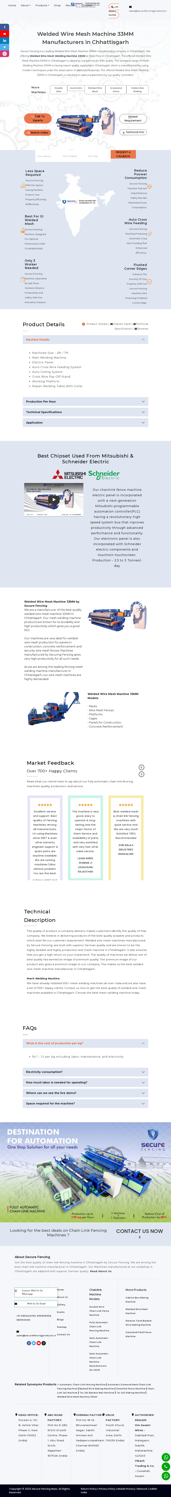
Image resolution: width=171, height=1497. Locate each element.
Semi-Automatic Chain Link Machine (98, 1342)
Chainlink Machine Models (95, 1294)
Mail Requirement (133, 118)
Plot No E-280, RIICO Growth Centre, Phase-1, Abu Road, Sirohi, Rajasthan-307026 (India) (58, 1435)
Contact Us (63, 1334)
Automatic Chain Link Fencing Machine (82, 1384)
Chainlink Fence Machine (130, 1388)
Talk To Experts (38, 118)
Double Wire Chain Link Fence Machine (99, 1311)
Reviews (142, 328)
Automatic (76, 88)
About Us (62, 1297)
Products (41, 5)
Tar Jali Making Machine (130, 1392)
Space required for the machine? (50, 1103)
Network (142, 1489)
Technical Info (133, 132)
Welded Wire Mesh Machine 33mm (77, 1397)
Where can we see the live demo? (51, 1093)
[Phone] (163, 1464)
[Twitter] (4, 47)
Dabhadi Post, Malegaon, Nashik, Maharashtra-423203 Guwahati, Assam (145, 1445)
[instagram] (4, 53)
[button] (114, 11)
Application (34, 422)
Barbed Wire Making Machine (96, 1388)
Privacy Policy (107, 1489)
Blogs (60, 1319)
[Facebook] (4, 27)
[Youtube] (4, 33)
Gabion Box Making (137, 89)
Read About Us (100, 1271)
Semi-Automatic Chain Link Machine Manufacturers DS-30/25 (98, 1361)
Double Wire (59, 89)
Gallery (61, 1304)
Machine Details (37, 339)
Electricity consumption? (44, 1072)
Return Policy (89, 1489)
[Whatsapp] (164, 1474)
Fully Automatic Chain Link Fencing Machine (99, 1326)
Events (61, 1312)
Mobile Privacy (126, 1489)
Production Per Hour (41, 401)
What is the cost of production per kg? (54, 1043)
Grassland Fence (116, 89)
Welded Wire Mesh (95, 89)
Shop (57, 5)
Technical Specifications (44, 412)
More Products (136, 1289)
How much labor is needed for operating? (56, 1082)
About (25, 5)
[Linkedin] (4, 40)
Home (12, 5)
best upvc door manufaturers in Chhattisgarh (126, 871)
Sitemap (62, 1327)
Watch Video (37, 133)
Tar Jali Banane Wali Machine (97, 1392)
